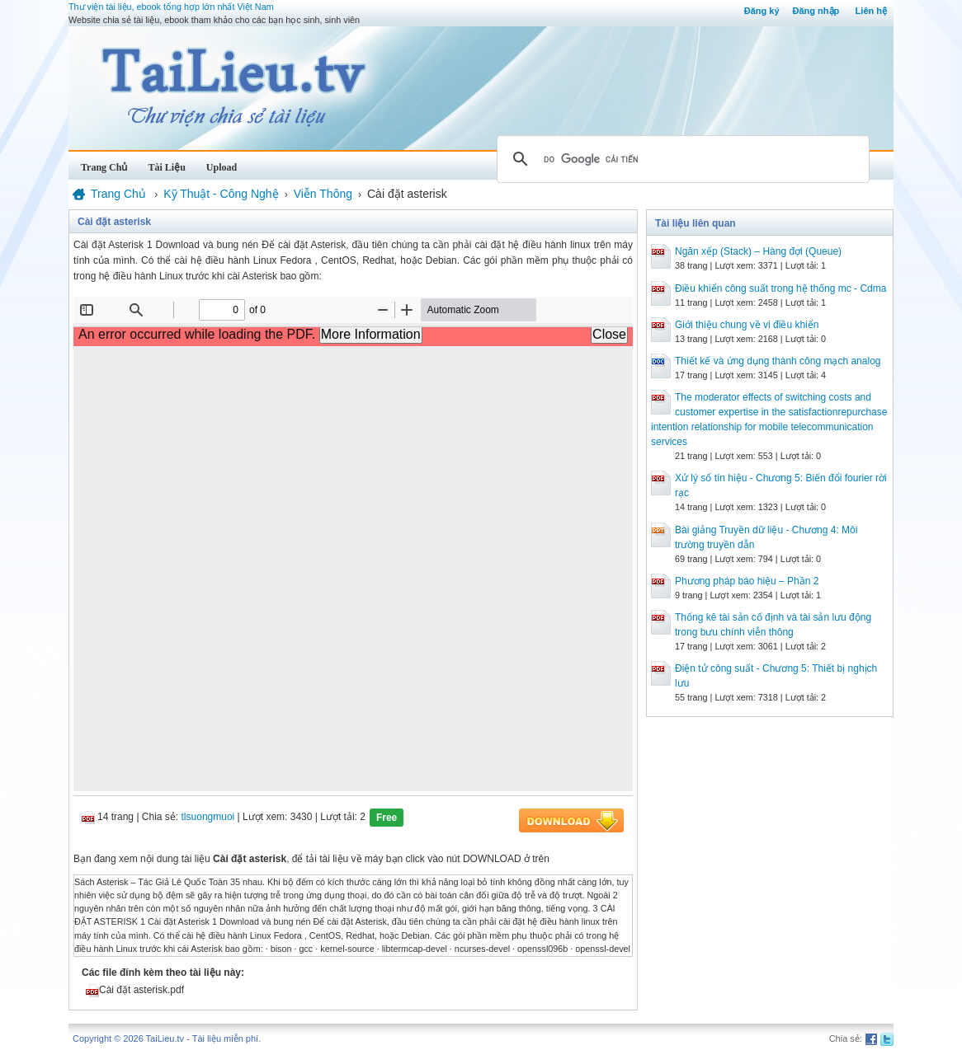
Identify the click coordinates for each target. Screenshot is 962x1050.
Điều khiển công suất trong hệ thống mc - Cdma (780, 288)
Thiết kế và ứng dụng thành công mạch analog (777, 361)
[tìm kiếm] (681, 159)
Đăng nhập (816, 11)
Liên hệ (871, 11)
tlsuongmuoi (208, 817)
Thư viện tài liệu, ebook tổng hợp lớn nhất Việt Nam (171, 7)
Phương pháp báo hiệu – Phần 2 (746, 581)
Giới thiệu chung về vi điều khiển (746, 324)
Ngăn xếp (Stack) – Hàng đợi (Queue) (758, 251)
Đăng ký (762, 11)
